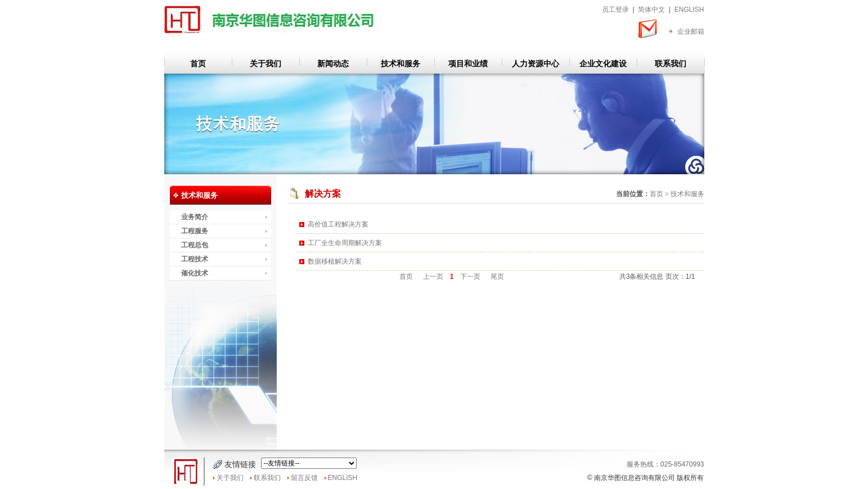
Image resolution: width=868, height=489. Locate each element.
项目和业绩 (468, 63)
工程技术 (194, 259)
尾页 (497, 276)
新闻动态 (333, 63)
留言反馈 (304, 478)
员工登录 (615, 9)
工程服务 (194, 231)
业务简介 (194, 217)
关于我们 (265, 63)
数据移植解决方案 (335, 261)
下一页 (470, 276)
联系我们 (670, 63)
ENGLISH (689, 9)
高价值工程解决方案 (338, 224)
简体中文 (651, 9)
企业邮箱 (690, 31)
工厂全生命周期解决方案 (345, 243)
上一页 (433, 276)
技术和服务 (400, 63)
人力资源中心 (535, 63)
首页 (198, 63)
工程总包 (194, 245)
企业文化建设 (603, 63)
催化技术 (194, 273)
